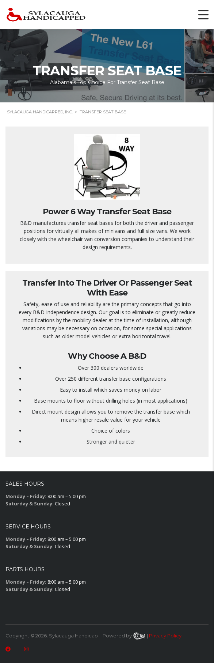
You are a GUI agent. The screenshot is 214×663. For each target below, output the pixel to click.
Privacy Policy (165, 635)
